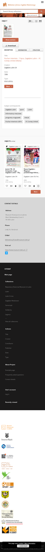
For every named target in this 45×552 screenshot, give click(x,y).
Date (7, 353)
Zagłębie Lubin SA (10, 68)
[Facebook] (6, 253)
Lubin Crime (9, 296)
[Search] (41, 11)
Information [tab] (22, 50)
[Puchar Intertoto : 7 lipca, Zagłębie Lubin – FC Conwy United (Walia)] (8, 30)
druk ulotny (8, 81)
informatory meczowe (13, 114)
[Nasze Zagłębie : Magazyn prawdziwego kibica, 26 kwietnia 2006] (32, 156)
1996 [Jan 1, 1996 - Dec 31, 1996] (6, 74)
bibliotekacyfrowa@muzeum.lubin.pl (17, 240)
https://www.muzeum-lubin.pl (16, 250)
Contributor (9, 343)
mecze (26, 118)
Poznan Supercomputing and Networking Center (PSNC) (23, 548)
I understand (23, 546)
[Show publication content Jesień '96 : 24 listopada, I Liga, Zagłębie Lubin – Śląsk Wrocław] (15, 186)
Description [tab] (8, 50)
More (35, 192)
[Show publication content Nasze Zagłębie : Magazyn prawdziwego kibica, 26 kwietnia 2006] (34, 186)
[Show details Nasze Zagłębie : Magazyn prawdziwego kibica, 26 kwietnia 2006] (38, 186)
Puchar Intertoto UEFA (14, 122)
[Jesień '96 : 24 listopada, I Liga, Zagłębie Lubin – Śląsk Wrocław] (13, 156)
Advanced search (32, 15)
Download (10, 45)
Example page (10, 370)
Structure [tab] (36, 50)
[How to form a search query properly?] (40, 15)
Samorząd (8, 305)
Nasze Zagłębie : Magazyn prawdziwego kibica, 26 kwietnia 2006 (31, 170)
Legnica (8, 314)
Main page (8, 275)
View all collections (11, 321)
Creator (8, 339)
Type (7, 357)
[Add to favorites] (36, 21)
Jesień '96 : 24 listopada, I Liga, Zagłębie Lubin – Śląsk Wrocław (13, 170)
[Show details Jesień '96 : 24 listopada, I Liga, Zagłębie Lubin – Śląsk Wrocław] (19, 186)
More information (29, 543)
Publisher (8, 348)
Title (6, 334)
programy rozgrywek (13, 118)
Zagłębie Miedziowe (12, 301)
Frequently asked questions (14, 375)
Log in (7, 394)
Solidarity (8, 310)
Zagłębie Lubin (11, 110)
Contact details (10, 379)
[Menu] (42, 2)
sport (22, 110)
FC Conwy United (32, 122)
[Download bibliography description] (11, 186)
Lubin (30, 110)
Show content (10, 40)
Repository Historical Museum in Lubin (18, 287)
